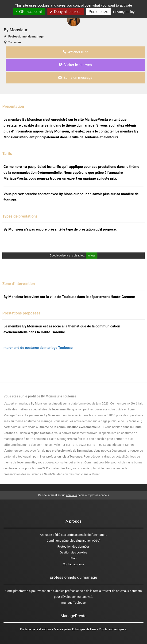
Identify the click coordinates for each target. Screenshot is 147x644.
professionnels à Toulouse (64, 456)
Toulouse (14, 42)
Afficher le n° (75, 52)
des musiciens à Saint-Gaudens (42, 474)
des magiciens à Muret (84, 474)
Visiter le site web (75, 65)
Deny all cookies (65, 12)
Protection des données (74, 546)
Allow (91, 255)
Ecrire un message (75, 77)
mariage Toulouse (73, 602)
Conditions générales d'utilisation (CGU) (73, 540)
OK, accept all (29, 12)
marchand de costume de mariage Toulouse (38, 348)
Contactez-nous (73, 564)
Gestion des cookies (73, 552)
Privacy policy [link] (124, 12)
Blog (73, 558)
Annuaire (46, 535)
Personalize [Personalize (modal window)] (98, 12)
